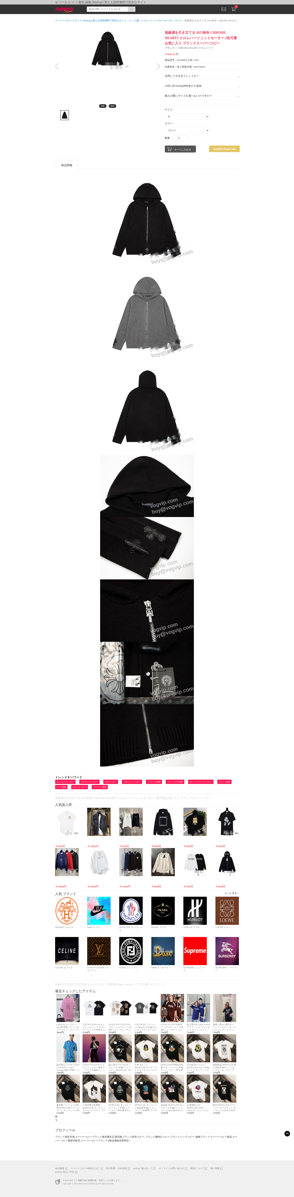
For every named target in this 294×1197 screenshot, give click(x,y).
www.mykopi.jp (90, 1183)
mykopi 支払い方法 (64, 1172)
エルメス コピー (79, 787)
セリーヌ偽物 (224, 782)
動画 (112, 106)
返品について (197, 1168)
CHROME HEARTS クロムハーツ (195, 47)
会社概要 (59, 1168)
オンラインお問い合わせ (171, 1168)
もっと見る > (232, 893)
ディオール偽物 (153, 782)
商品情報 (66, 165)
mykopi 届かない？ (142, 1168)
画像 (103, 106)
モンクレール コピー (65, 782)
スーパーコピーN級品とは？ (85, 1168)
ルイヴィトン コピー (89, 782)
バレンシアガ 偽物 (175, 782)
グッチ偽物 (61, 787)
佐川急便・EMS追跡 (116, 1168)
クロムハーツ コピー (132, 782)
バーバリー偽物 (99, 787)
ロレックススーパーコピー (201, 782)
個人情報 (215, 1168)
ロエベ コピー (111, 782)
